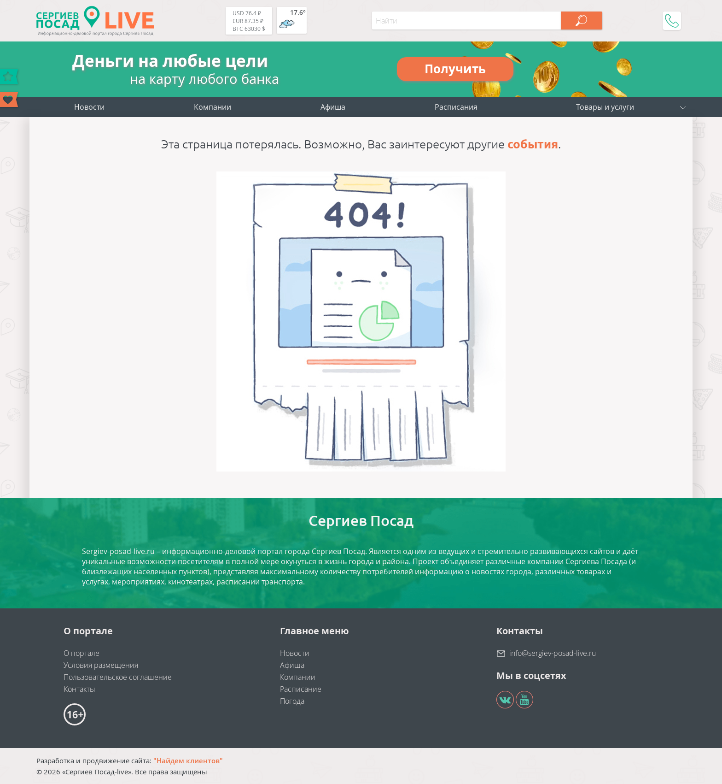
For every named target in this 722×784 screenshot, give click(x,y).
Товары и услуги (605, 107)
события (532, 144)
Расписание (300, 689)
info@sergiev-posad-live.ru (552, 653)
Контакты (79, 689)
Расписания (456, 107)
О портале (81, 653)
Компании (212, 107)
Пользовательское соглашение (118, 677)
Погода (292, 701)
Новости (89, 107)
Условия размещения (101, 665)
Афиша (332, 107)
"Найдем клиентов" (188, 760)
